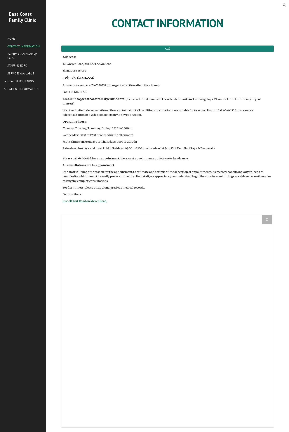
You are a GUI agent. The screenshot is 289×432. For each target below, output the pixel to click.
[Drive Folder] (167, 321)
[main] (168, 23)
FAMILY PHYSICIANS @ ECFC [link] (22, 56)
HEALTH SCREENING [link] (20, 81)
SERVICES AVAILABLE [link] (20, 73)
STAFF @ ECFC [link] (17, 65)
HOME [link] (11, 38)
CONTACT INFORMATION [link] (23, 46)
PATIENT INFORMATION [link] (23, 89)
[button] (284, 5)
